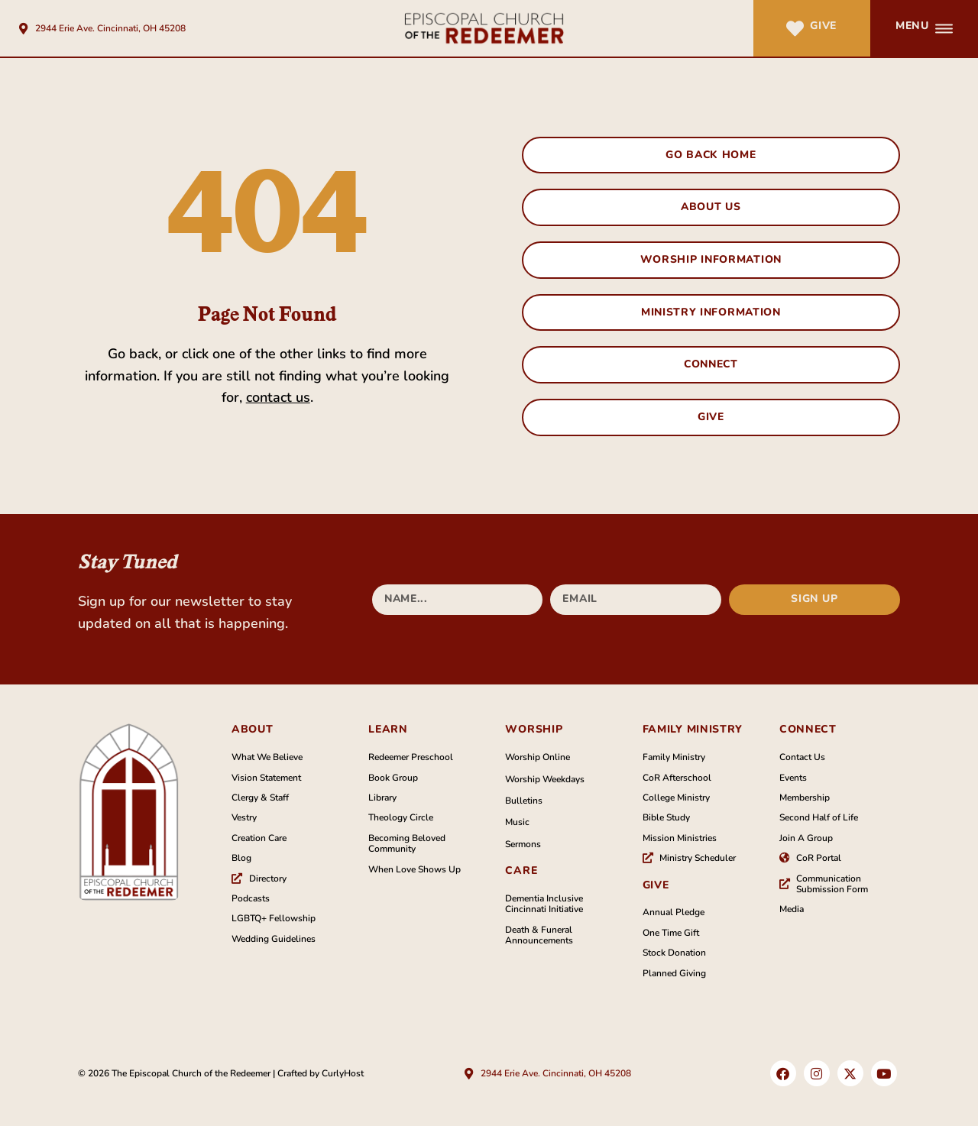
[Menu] (944, 28)
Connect (808, 730)
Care (521, 871)
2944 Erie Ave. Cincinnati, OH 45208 (110, 28)
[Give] (795, 28)
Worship (533, 730)
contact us (278, 398)
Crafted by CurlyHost (320, 1074)
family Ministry (693, 730)
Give (823, 25)
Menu (912, 25)
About (253, 730)
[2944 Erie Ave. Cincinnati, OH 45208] (23, 28)
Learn (388, 730)
